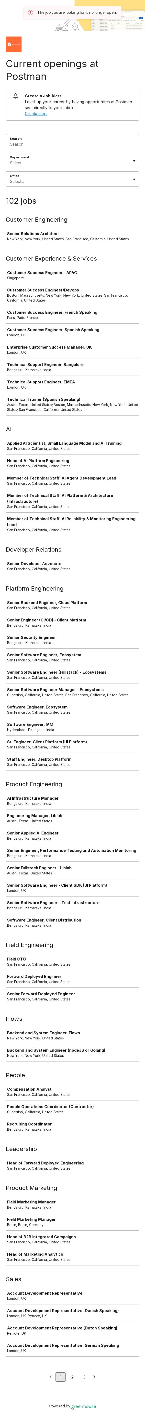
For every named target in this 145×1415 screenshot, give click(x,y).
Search (16, 138)
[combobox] (10, 162)
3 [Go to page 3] (84, 1377)
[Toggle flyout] (134, 161)
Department (19, 157)
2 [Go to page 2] (72, 1377)
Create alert (36, 113)
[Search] (72, 145)
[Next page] (94, 1377)
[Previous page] (51, 1377)
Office (15, 176)
